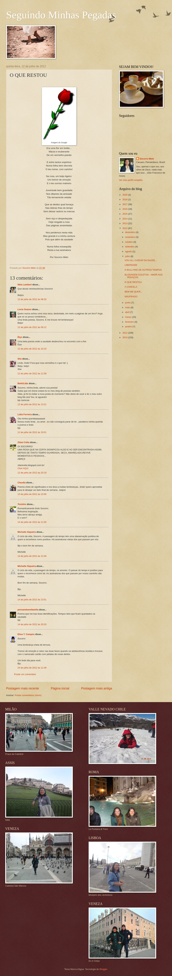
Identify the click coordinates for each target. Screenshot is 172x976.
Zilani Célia (23, 442)
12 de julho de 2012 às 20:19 (32, 472)
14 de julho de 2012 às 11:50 (32, 522)
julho (127, 256)
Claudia (22, 482)
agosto (128, 251)
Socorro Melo (147, 158)
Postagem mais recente (22, 688)
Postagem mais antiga (96, 688)
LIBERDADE (131, 265)
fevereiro (129, 322)
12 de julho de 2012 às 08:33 (32, 299)
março (128, 317)
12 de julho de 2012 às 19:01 (32, 432)
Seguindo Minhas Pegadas (61, 15)
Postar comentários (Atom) (28, 695)
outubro (129, 242)
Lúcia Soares (24, 309)
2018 (125, 199)
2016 (125, 209)
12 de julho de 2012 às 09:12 (32, 327)
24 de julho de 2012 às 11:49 (32, 667)
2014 (125, 218)
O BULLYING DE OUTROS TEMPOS (143, 270)
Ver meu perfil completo (130, 180)
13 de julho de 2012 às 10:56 (32, 494)
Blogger (103, 969)
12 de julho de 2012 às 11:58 (32, 373)
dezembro (130, 232)
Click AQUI (23, 468)
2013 (125, 223)
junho (128, 302)
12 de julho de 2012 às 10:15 (32, 348)
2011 (125, 332)
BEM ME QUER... (133, 291)
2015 (125, 214)
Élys (20, 337)
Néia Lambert (25, 284)
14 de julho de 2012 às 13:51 (32, 599)
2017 (125, 204)
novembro (130, 237)
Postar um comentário (25, 674)
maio (127, 307)
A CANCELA (131, 287)
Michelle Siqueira (27, 532)
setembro (130, 246)
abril (127, 312)
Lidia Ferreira (25, 414)
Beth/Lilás (23, 383)
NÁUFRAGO (131, 296)
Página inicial (60, 688)
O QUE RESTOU (133, 282)
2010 (125, 337)
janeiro (128, 326)
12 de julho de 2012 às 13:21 (32, 404)
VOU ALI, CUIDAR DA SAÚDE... (141, 260)
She (20, 358)
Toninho (22, 504)
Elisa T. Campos (26, 634)
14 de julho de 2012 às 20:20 (32, 624)
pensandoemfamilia (28, 609)
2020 (125, 194)
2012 (125, 228)
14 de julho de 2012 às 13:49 (32, 556)
